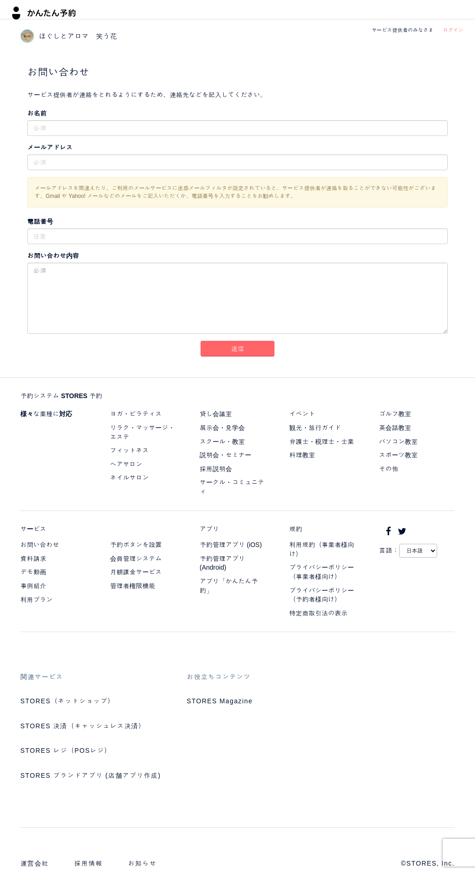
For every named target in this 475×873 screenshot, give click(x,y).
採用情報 (88, 863)
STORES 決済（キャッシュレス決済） (83, 726)
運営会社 (34, 863)
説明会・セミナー (225, 455)
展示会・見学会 (222, 427)
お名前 (37, 113)
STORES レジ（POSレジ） (65, 750)
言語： (389, 550)
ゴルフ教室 (395, 414)
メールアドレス (50, 147)
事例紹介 (33, 586)
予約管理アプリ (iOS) (231, 544)
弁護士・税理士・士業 (321, 441)
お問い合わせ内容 (53, 255)
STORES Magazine (220, 701)
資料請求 (33, 558)
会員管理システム (136, 558)
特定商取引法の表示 (318, 613)
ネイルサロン (129, 477)
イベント (302, 414)
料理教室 (302, 455)
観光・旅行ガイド (315, 427)
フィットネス (129, 450)
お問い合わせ (39, 544)
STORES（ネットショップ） (67, 701)
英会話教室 (395, 427)
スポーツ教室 (398, 455)
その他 (388, 469)
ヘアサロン (126, 464)
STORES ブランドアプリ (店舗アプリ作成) (90, 775)
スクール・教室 (222, 441)
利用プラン (36, 599)
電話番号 (40, 221)
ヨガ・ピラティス (136, 414)
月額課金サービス (136, 572)
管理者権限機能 (132, 586)
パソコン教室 (398, 441)
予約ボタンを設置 (136, 544)
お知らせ (142, 863)
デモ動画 (33, 572)
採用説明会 (216, 469)
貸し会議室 (216, 414)
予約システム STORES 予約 (61, 396)
